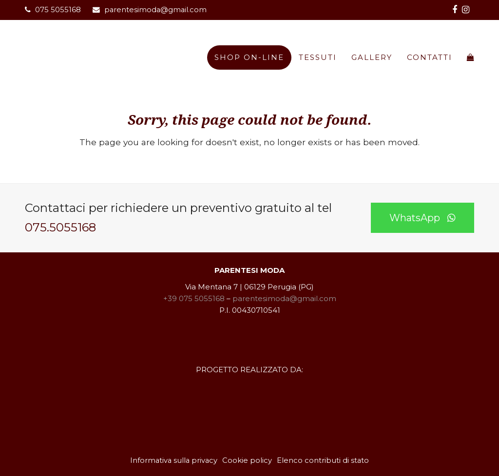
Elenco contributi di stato (323, 460)
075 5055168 (58, 9)
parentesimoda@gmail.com (155, 9)
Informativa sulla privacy (173, 460)
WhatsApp (422, 218)
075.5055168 (60, 227)
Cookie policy (247, 460)
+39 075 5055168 (194, 298)
